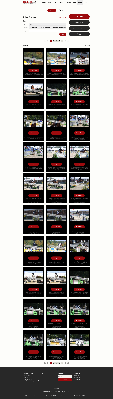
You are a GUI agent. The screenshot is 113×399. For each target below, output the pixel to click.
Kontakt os (77, 377)
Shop (74, 2)
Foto (56, 2)
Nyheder (50, 2)
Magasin (44, 2)
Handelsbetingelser (79, 28)
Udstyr (69, 2)
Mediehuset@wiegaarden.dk (31, 381)
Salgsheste (62, 2)
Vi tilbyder (79, 16)
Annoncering (77, 379)
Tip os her (76, 376)
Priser (79, 34)
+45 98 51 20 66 (28, 379)
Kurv (51, 10)
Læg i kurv (34, 70)
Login (80, 2)
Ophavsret (79, 22)
